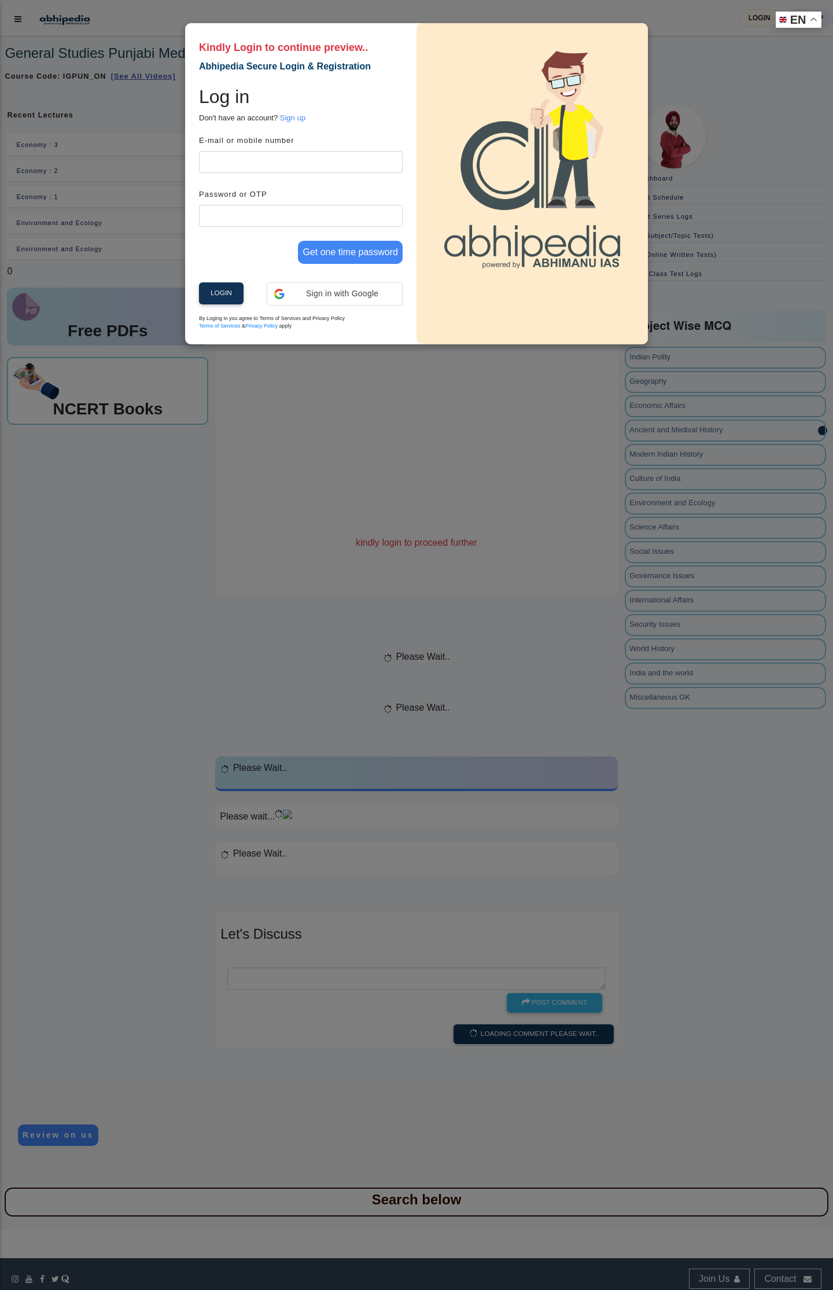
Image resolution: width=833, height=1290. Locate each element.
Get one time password (350, 252)
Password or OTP (233, 194)
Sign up (292, 117)
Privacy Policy (261, 326)
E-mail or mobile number (246, 140)
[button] (335, 294)
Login (221, 293)
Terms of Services (220, 326)
